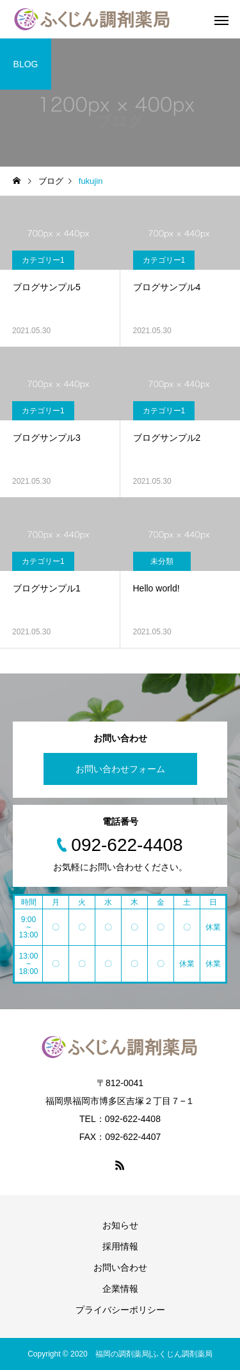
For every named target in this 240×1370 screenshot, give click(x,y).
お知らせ (120, 1225)
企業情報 (120, 1288)
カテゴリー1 (43, 260)
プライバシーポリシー (120, 1310)
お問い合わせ (120, 1267)
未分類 (161, 561)
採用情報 (120, 1246)
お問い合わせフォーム (120, 769)
